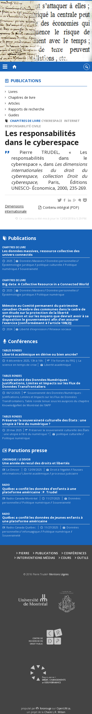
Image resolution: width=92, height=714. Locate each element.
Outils (82, 558)
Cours (66, 558)
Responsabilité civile (23, 126)
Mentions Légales (59, 574)
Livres (13, 91)
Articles (14, 103)
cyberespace (51, 121)
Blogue (61, 54)
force (45, 708)
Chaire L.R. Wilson (54, 712)
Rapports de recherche (26, 109)
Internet (72, 121)
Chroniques (37, 54)
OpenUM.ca (63, 708)
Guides (14, 115)
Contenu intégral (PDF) (61, 207)
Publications (26, 80)
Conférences (75, 553)
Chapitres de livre (22, 97)
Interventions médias (36, 558)
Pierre (24, 553)
